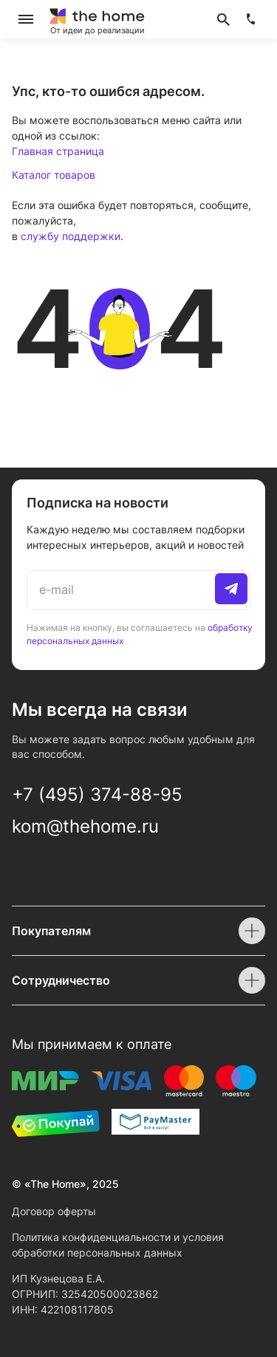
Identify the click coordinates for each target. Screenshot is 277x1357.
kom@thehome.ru (85, 826)
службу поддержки (70, 236)
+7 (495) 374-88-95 (97, 794)
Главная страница (58, 151)
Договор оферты (54, 1211)
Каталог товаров (53, 174)
